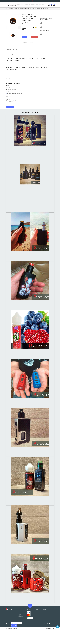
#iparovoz (34, 112)
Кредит (19, 613)
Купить (24, 37)
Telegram (45, 616)
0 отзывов (27, 25)
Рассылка (8, 623)
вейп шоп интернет (14, 63)
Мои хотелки (30, 42)
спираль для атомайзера (18, 64)
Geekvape (26, 23)
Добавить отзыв (10, 107)
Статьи (19, 615)
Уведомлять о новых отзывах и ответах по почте (14, 93)
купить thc (29, 63)
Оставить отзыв (31, 25)
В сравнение (24, 42)
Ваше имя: (7, 85)
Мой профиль (37, 611)
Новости (19, 614)
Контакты (19, 617)
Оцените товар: (8, 99)
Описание (9, 49)
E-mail (11, 89)
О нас (19, 610)
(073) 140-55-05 (46, 613)
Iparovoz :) (9, 628)
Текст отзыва (8, 94)
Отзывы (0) (15, 49)
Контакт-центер (20, 616)
